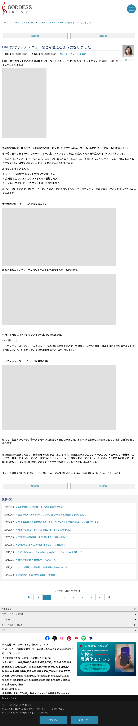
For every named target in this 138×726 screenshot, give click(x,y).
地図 (18, 653)
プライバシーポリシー (39, 708)
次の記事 (103, 35)
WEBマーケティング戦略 (73, 54)
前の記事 (35, 35)
